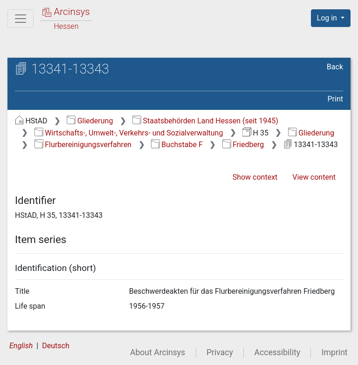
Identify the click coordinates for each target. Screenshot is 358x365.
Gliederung (90, 120)
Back (335, 66)
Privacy (220, 352)
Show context (255, 177)
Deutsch (55, 345)
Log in (328, 18)
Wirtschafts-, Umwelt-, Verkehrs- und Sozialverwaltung (128, 132)
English (21, 345)
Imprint (335, 352)
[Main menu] (20, 18)
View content (314, 177)
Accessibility (277, 352)
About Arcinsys (157, 352)
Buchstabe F (177, 144)
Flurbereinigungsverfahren (82, 144)
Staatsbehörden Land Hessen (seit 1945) (205, 120)
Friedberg (243, 144)
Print (335, 99)
